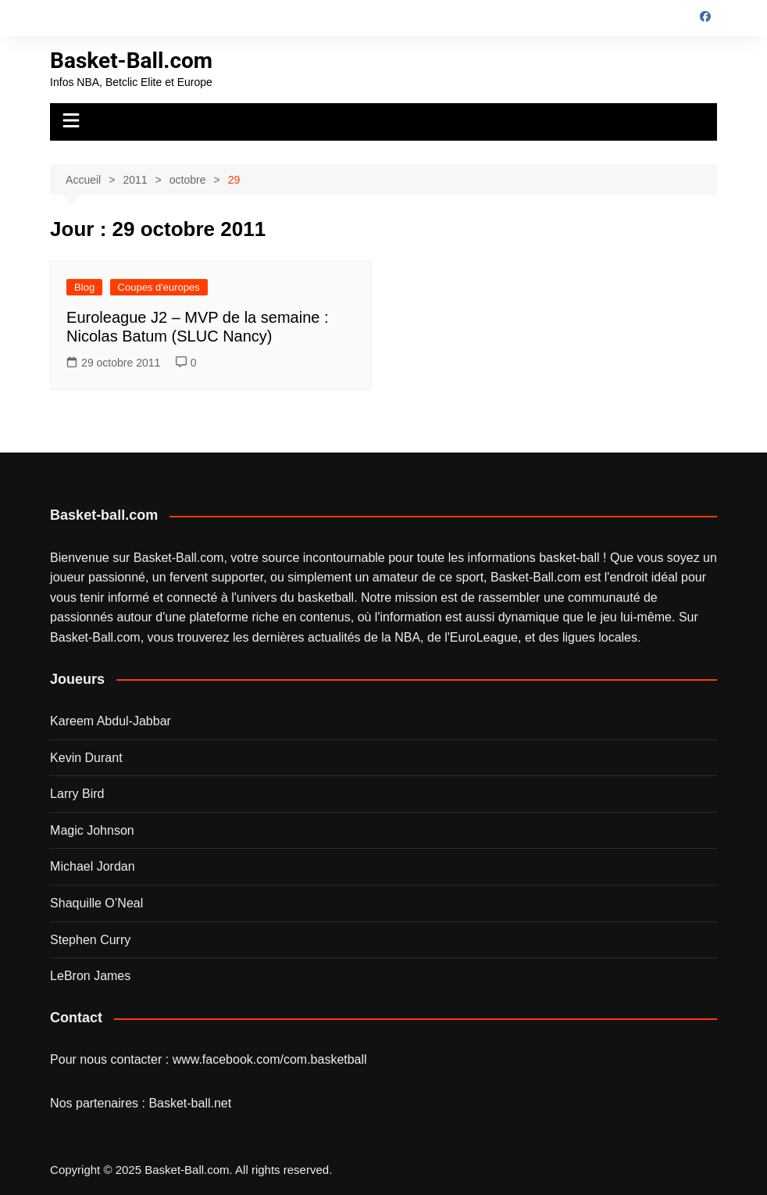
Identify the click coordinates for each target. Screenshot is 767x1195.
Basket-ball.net (189, 1103)
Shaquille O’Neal (96, 903)
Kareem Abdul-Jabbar (110, 721)
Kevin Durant (86, 757)
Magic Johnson (92, 830)
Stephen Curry (90, 939)
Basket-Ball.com (131, 60)
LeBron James (90, 975)
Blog (84, 287)
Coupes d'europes (159, 287)
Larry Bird (77, 793)
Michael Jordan (92, 866)
